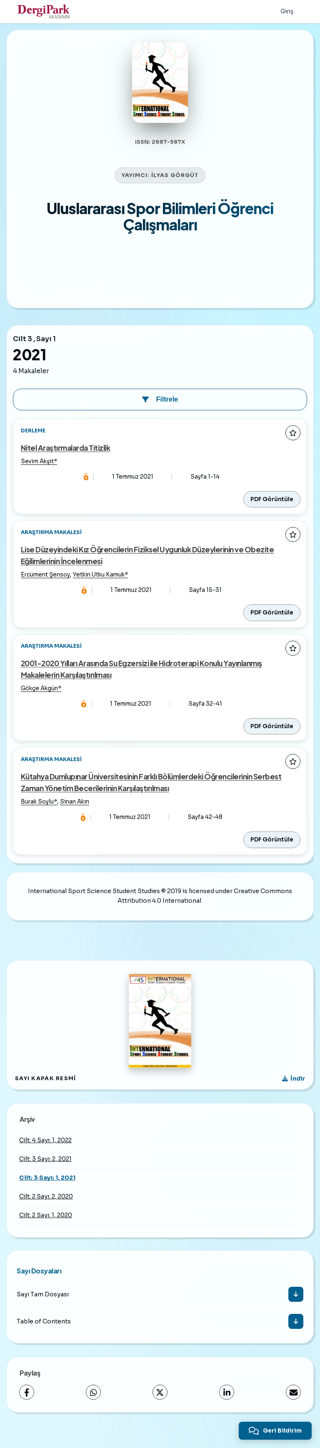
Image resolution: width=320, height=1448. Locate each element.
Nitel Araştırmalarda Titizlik (66, 457)
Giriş (286, 11)
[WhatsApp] (93, 1408)
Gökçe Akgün (40, 701)
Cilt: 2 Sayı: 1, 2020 (45, 1231)
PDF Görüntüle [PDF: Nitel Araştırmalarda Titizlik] (271, 510)
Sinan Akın (75, 817)
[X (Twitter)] (160, 1408)
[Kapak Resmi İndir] (293, 1095)
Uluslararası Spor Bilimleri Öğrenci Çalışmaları (160, 225)
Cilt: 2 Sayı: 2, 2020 (46, 1212)
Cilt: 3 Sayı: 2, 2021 (45, 1175)
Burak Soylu (38, 817)
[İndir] (295, 1310)
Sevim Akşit (38, 471)
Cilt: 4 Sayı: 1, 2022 (45, 1156)
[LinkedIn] (226, 1408)
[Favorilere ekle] (292, 441)
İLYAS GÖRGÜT (174, 184)
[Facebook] (26, 1408)
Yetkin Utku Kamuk (99, 586)
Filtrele (160, 408)
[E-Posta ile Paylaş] (293, 1408)
